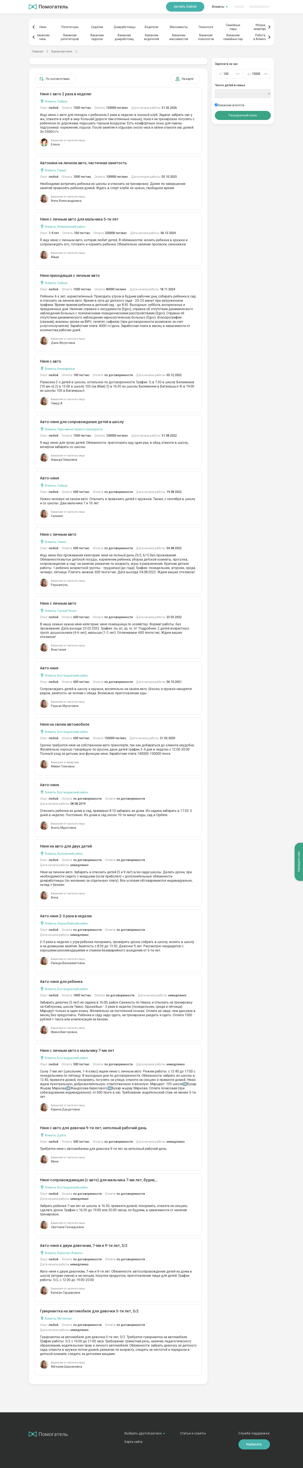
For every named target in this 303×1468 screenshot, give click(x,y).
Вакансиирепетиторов (70, 37)
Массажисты (179, 27)
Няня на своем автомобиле (64, 724)
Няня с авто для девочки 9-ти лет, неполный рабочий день (93, 1128)
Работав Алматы (260, 37)
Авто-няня (49, 478)
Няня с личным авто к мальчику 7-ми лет (77, 1050)
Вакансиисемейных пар (233, 37)
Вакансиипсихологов (206, 37)
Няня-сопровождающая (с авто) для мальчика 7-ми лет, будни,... (99, 1180)
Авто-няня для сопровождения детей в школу (82, 422)
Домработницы (124, 27)
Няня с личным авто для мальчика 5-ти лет (79, 219)
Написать (254, 1444)
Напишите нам (298, 862)
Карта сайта (133, 1442)
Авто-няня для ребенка (61, 981)
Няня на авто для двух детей (66, 846)
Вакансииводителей (151, 37)
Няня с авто (50, 361)
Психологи (206, 27)
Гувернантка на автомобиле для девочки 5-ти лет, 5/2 (89, 1311)
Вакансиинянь (42, 37)
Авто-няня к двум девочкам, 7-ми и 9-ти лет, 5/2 (83, 1245)
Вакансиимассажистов (178, 37)
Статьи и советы (193, 1433)
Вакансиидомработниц (124, 37)
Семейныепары (233, 27)
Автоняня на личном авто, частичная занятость (83, 163)
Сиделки (97, 27)
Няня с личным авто (58, 534)
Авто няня (49, 668)
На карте (184, 78)
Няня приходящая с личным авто (70, 275)
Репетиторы (69, 27)
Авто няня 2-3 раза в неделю (66, 916)
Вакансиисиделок (97, 37)
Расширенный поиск (243, 115)
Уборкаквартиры (260, 27)
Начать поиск (185, 6)
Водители (151, 27)
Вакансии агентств (229, 105)
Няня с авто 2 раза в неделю (65, 94)
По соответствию (54, 78)
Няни (42, 27)
